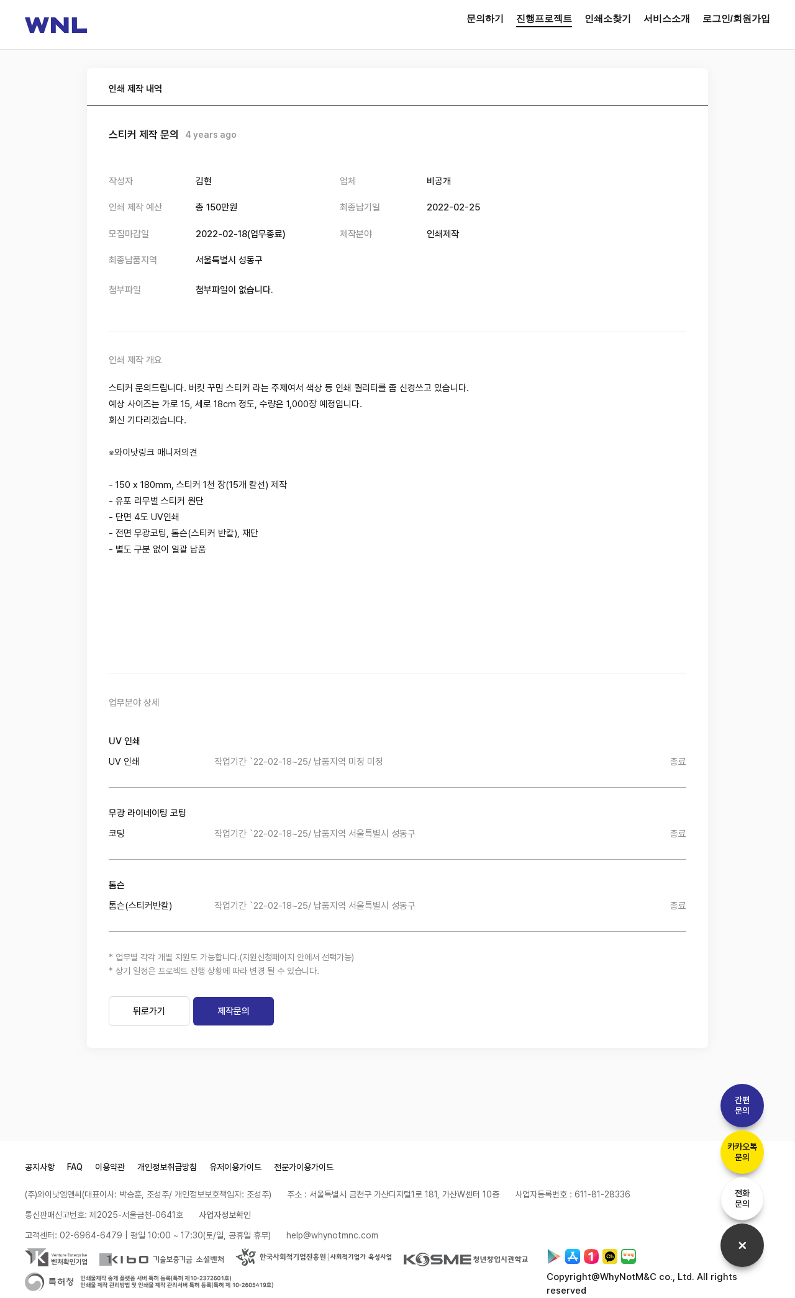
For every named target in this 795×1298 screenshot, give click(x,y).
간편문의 (742, 1105)
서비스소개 (666, 18)
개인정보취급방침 (167, 1167)
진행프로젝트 (544, 18)
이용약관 (110, 1167)
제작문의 (233, 1011)
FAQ (75, 1167)
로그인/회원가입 (736, 18)
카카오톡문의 (742, 1152)
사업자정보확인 (225, 1215)
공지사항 (40, 1167)
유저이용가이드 (235, 1167)
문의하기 (485, 18)
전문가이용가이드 (304, 1167)
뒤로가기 (149, 1011)
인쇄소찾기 (607, 18)
